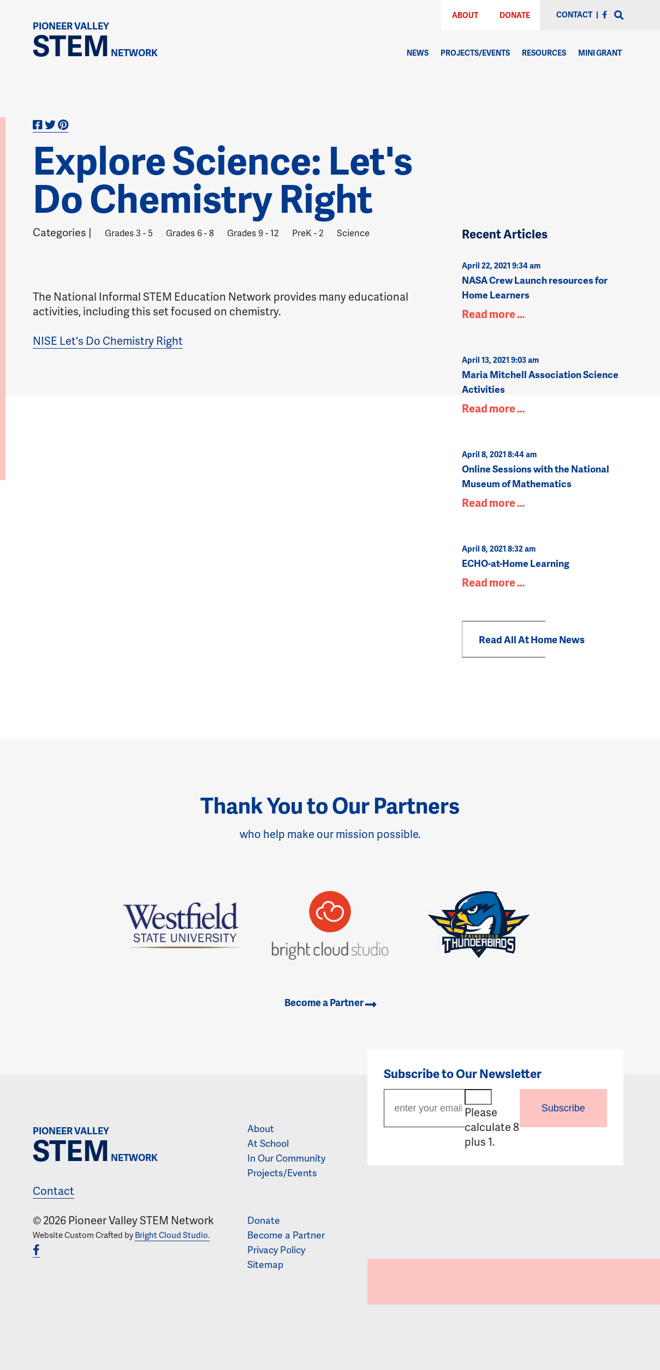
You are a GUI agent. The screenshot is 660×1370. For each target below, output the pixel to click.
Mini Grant (600, 52)
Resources (544, 52)
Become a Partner (330, 1002)
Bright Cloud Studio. (172, 1235)
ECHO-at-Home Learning (515, 563)
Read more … (493, 313)
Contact (53, 1190)
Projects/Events (475, 52)
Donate (515, 15)
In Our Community (286, 1157)
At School (268, 1143)
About (465, 15)
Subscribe (563, 1108)
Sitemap (265, 1264)
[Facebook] (604, 14)
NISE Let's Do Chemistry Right (108, 340)
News (418, 52)
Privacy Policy (276, 1249)
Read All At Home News (532, 639)
